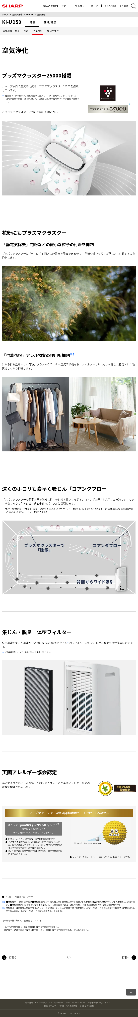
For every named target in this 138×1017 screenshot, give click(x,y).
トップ (5, 14)
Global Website (87, 1005)
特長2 (12, 957)
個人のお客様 (50, 6)
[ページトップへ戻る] (131, 992)
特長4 (125, 957)
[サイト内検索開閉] (133, 5)
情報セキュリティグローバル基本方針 (61, 1005)
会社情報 (124, 5)
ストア (94, 6)
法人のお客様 (110, 5)
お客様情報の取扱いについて (100, 1002)
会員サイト (81, 6)
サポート (66, 6)
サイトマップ (41, 1002)
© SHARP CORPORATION (69, 1013)
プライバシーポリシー (75, 1002)
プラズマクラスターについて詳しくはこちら (31, 112)
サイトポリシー (56, 1002)
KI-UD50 (29, 14)
